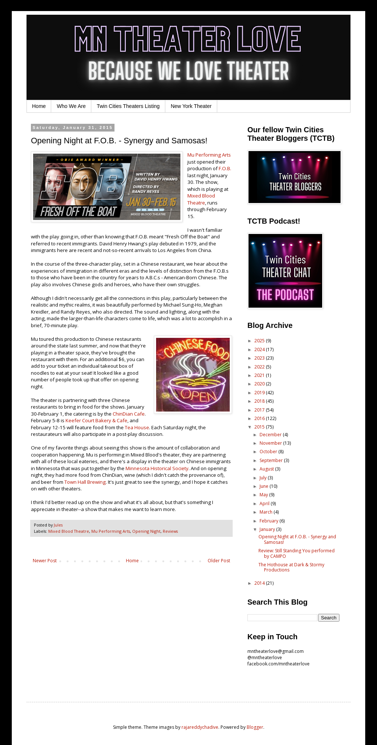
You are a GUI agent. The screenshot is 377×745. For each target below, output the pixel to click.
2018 (260, 401)
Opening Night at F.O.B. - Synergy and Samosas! (297, 539)
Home (39, 106)
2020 (260, 384)
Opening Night (146, 531)
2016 (260, 418)
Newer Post (45, 560)
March (267, 512)
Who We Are (71, 106)
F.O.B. (225, 168)
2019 (260, 392)
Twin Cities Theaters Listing (128, 106)
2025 (260, 340)
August (267, 469)
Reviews (170, 531)
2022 (260, 367)
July (264, 478)
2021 (260, 375)
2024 (260, 349)
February (269, 521)
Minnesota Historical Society (157, 468)
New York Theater (191, 106)
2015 (260, 427)
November (271, 443)
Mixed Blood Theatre (201, 199)
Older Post (219, 560)
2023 (260, 358)
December (271, 434)
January (268, 529)
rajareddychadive (200, 727)
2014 (260, 583)
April (265, 503)
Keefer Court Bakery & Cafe (96, 420)
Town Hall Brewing (85, 482)
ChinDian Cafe (129, 413)
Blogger (255, 727)
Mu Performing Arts (209, 154)
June (264, 486)
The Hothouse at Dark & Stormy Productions (291, 567)
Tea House (137, 427)
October (269, 451)
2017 (260, 410)
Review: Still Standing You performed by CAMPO (296, 553)
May (264, 495)
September (272, 460)
